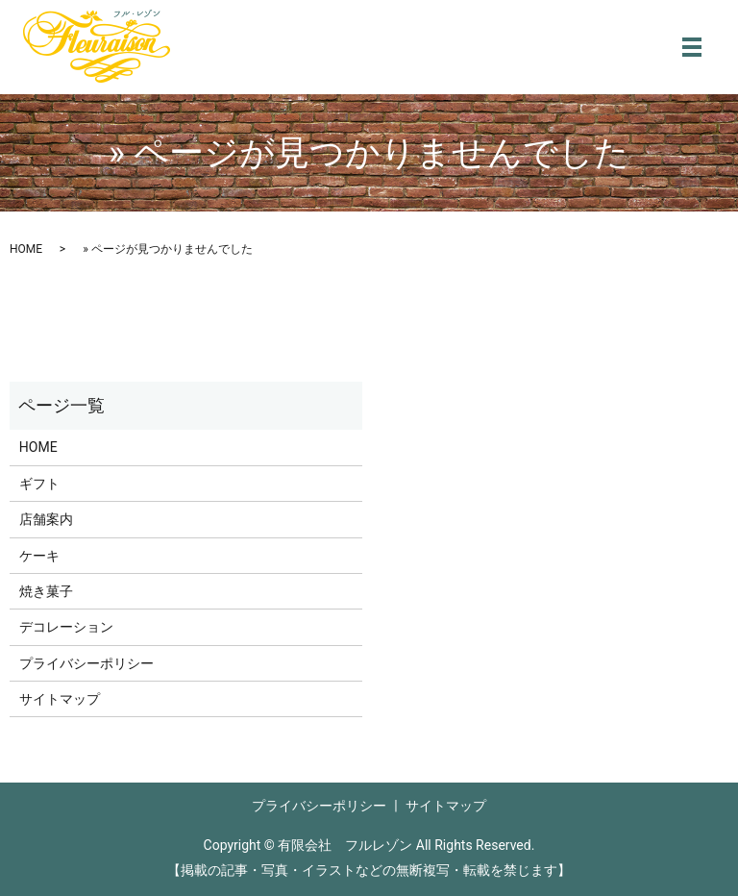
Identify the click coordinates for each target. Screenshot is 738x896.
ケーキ (39, 555)
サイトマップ (59, 699)
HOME (26, 249)
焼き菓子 (46, 591)
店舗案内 (46, 519)
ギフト (39, 483)
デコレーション (66, 627)
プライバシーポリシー (86, 663)
